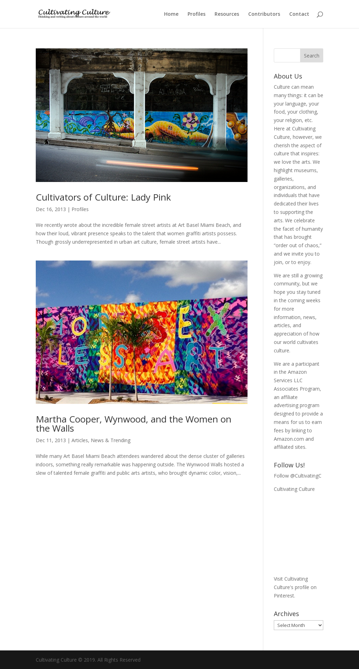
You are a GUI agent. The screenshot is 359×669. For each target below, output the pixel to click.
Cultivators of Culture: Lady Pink (103, 197)
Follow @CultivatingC (297, 475)
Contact (299, 14)
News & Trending (110, 440)
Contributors (264, 14)
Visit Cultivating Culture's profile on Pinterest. (295, 587)
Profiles (196, 14)
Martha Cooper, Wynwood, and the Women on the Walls (133, 423)
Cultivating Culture (294, 489)
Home (171, 14)
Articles (80, 440)
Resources (227, 14)
